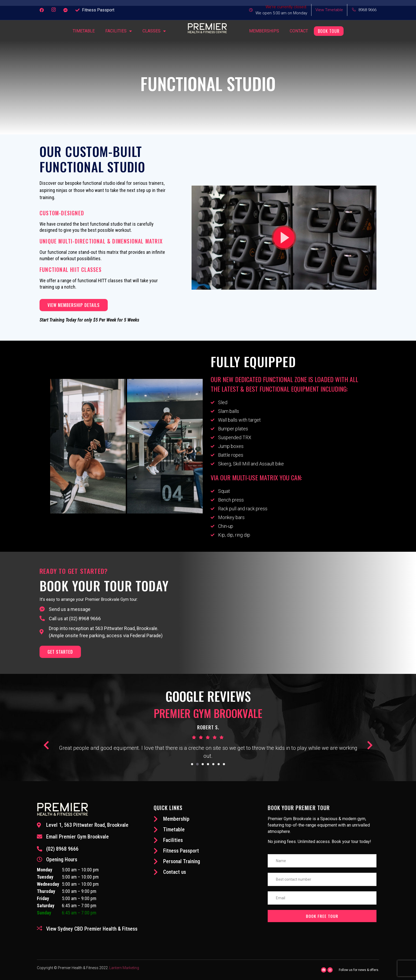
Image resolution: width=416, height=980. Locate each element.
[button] (283, 237)
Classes (154, 31)
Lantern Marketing (124, 968)
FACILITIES (118, 31)
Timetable (84, 30)
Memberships (264, 30)
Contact (299, 30)
